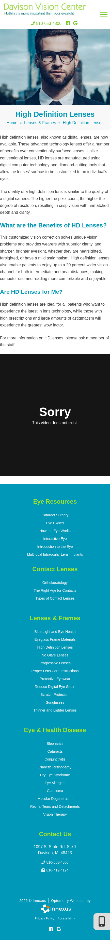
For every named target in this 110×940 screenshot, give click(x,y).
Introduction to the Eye (55, 547)
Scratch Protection (54, 694)
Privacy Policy (44, 918)
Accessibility (66, 918)
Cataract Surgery (55, 515)
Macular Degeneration (55, 799)
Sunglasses (55, 702)
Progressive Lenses (55, 663)
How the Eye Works (55, 531)
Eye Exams (55, 523)
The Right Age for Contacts (55, 590)
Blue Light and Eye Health (55, 632)
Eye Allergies (55, 783)
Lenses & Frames (40, 123)
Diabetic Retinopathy (55, 767)
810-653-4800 (46, 23)
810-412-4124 (54, 870)
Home (12, 123)
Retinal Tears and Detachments (55, 806)
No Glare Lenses (55, 655)
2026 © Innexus (55, 900)
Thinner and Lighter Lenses (54, 710)
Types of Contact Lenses (54, 598)
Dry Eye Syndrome (55, 775)
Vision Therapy (55, 814)
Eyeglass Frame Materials (55, 639)
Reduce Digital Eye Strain (55, 687)
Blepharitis (55, 743)
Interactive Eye (55, 539)
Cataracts (55, 751)
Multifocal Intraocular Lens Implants (55, 554)
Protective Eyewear (55, 679)
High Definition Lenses (55, 647)
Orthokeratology (55, 583)
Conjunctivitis (54, 759)
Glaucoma (55, 791)
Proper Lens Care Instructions (55, 671)
